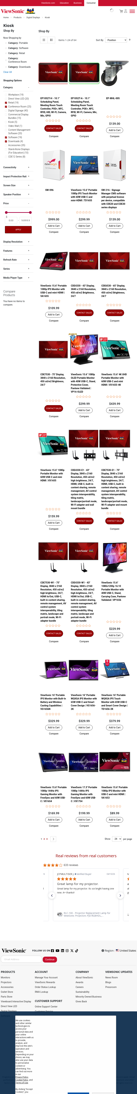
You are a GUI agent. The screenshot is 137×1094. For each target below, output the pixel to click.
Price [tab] (6, 203)
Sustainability (82, 992)
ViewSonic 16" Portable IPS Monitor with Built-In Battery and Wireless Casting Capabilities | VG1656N (53, 702)
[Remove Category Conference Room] (6, 60)
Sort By (99, 40)
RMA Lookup (41, 992)
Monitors (5, 977)
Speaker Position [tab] (12, 194)
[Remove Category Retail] (6, 54)
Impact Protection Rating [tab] (16, 176)
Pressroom (111, 987)
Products (18, 18)
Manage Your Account (46, 977)
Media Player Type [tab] (12, 278)
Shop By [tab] (43, 31)
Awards (79, 982)
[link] (86, 914)
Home (6, 18)
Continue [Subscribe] (49, 959)
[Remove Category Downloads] (6, 67)
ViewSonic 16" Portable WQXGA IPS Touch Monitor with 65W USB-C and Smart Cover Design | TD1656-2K (114, 702)
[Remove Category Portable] (6, 43)
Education (64, 3)
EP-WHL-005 (113, 98)
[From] (11, 220)
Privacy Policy (22, 1077)
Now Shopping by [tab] (12, 38)
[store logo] (56, 11)
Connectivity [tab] (9, 167)
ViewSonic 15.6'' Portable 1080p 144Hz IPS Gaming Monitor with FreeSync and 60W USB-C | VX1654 (53, 794)
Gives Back (81, 1001)
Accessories (7, 987)
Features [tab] (7, 251)
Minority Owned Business (89, 997)
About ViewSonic (84, 977)
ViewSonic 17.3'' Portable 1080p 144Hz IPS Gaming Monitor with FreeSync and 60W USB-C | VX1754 (84, 794)
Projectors (6, 982)
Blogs (108, 982)
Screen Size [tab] (9, 185)
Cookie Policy (22, 1079)
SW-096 (49, 190)
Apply (18, 230)
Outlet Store (7, 992)
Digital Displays (33, 18)
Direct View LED (9, 1006)
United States (125, 951)
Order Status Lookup (45, 987)
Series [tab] (6, 269)
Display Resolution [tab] (12, 242)
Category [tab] (8, 87)
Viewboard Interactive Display (16, 1001)
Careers (80, 987)
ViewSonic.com (48, 3)
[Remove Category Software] (6, 48)
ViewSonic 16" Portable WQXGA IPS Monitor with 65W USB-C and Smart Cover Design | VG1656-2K (84, 702)
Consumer (91, 3)
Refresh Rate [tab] (10, 260)
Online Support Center (46, 1006)
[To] (25, 220)
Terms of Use (22, 1082)
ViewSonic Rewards (45, 982)
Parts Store (6, 997)
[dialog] (68, 1052)
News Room (111, 977)
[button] (53, 136)
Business (78, 3)
